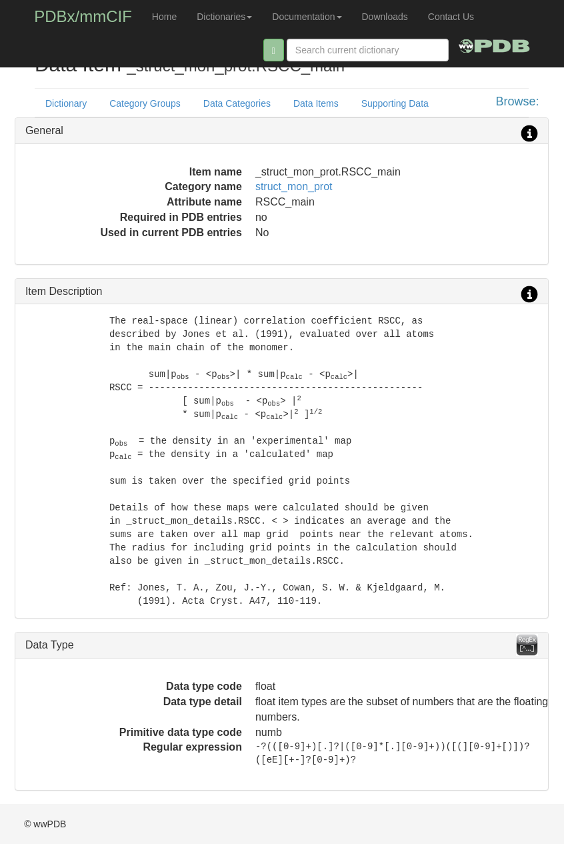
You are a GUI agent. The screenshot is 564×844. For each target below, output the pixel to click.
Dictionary (66, 103)
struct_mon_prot (294, 186)
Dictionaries (224, 16)
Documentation (306, 16)
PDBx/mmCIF (83, 16)
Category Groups (145, 103)
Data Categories (237, 103)
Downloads (385, 16)
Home (164, 16)
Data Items (316, 103)
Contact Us (451, 16)
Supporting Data (395, 103)
